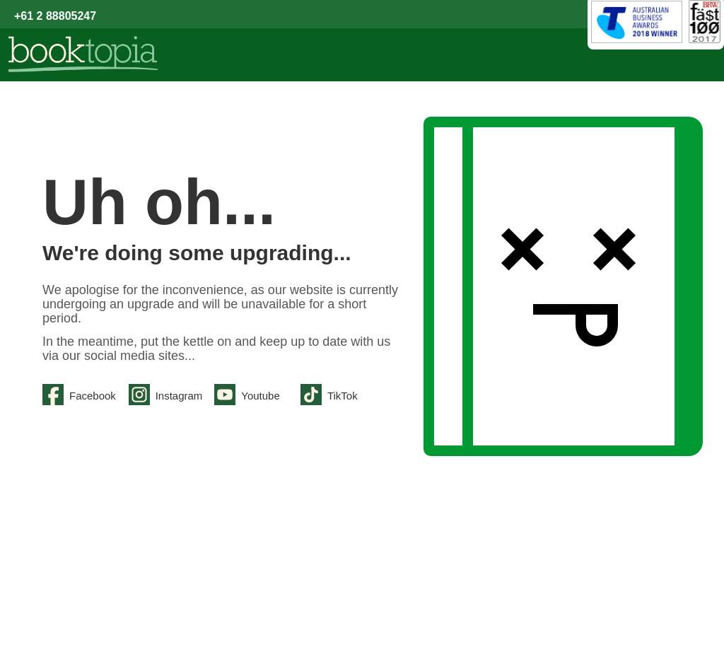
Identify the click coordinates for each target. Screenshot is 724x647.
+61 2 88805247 (55, 16)
